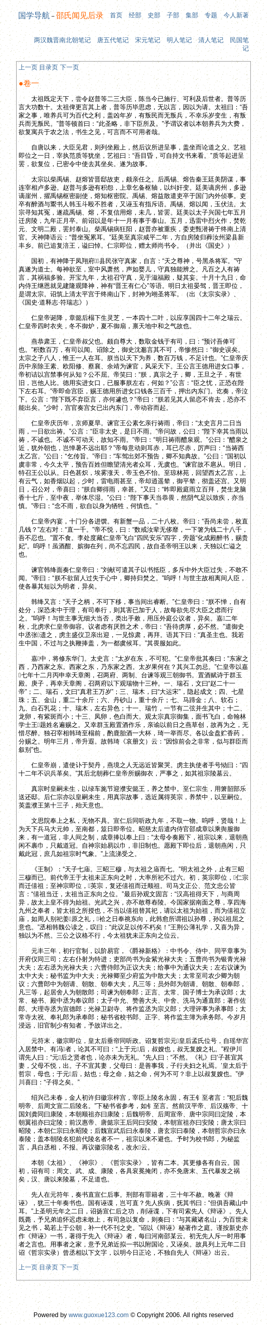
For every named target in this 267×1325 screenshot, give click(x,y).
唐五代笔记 (113, 40)
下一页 (69, 67)
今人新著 (236, 15)
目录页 (48, 67)
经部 (135, 15)
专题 (211, 15)
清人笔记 (211, 40)
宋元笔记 (147, 40)
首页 (116, 15)
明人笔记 (179, 40)
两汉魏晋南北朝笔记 (62, 40)
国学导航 (34, 15)
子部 (173, 15)
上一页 (28, 67)
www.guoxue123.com (99, 1315)
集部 (192, 15)
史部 (154, 15)
